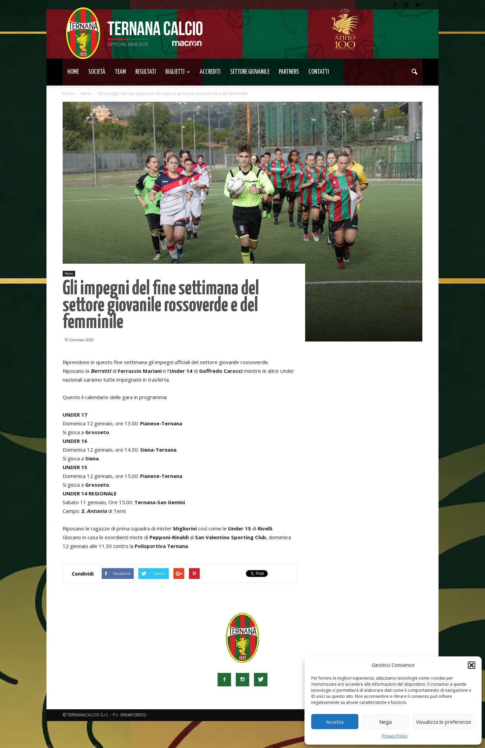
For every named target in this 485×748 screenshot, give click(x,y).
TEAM (120, 72)
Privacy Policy (395, 736)
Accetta (335, 721)
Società (96, 72)
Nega (385, 721)
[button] (471, 665)
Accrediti (210, 72)
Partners (289, 72)
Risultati (145, 72)
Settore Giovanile (249, 72)
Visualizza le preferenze (443, 721)
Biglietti (177, 72)
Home (73, 72)
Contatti (319, 72)
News (69, 273)
